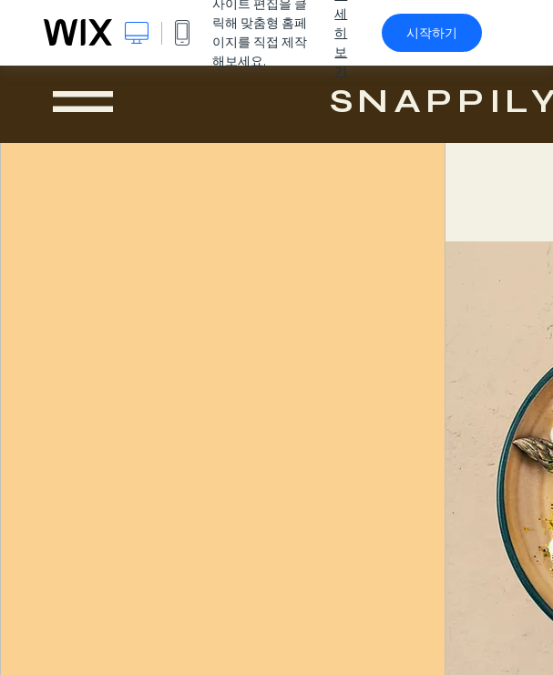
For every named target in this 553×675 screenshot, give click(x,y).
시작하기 (431, 33)
